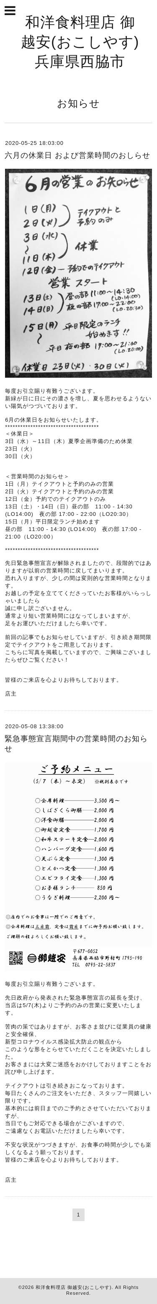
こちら (14, 652)
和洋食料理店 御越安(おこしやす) (73, 1287)
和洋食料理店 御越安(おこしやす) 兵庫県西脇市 (87, 42)
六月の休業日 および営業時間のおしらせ (77, 155)
